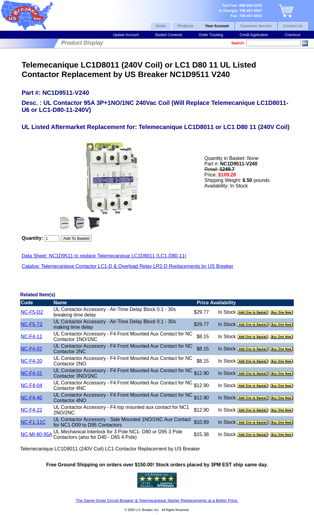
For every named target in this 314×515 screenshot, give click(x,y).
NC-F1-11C (33, 422)
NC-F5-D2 (32, 312)
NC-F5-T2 (32, 324)
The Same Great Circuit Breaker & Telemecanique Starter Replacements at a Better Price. (157, 500)
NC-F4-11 (31, 336)
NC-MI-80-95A (36, 434)
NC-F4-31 (31, 373)
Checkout (292, 35)
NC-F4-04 (31, 385)
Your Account (217, 26)
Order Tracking (211, 35)
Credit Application (254, 35)
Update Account (126, 35)
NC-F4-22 (31, 410)
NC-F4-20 (31, 361)
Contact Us (293, 26)
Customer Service (256, 26)
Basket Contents (168, 35)
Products (185, 26)
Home (161, 26)
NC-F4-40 (31, 397)
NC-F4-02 (31, 348)
